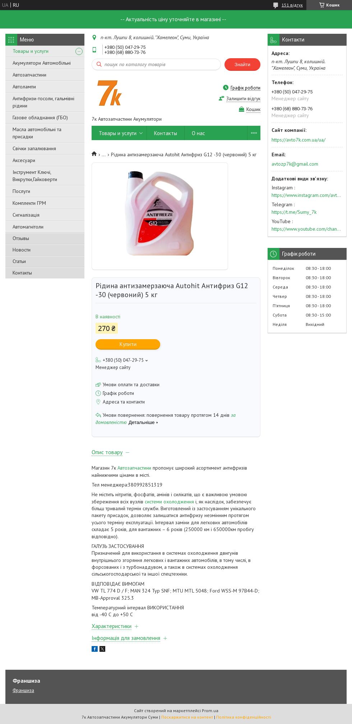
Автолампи (24, 86)
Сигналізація (26, 215)
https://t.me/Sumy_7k (294, 212)
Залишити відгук (243, 99)
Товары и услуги (30, 51)
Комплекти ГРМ (29, 203)
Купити (128, 344)
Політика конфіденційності (243, 717)
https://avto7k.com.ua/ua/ (298, 140)
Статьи (19, 261)
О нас (198, 133)
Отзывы (21, 238)
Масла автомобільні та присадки (37, 133)
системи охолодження (169, 501)
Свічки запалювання (34, 148)
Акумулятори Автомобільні (42, 63)
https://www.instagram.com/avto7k (307, 195)
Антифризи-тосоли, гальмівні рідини (43, 102)
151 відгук (292, 5)
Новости (22, 249)
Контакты (22, 272)
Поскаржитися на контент (187, 717)
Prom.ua (210, 710)
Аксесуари (24, 160)
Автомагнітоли (28, 226)
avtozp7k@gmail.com (295, 164)
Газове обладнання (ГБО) (40, 117)
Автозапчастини (29, 75)
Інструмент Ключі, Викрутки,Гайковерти (35, 176)
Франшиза (23, 690)
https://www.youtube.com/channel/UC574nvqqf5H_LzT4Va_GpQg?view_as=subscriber (307, 229)
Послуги (21, 191)
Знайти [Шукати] (242, 64)
